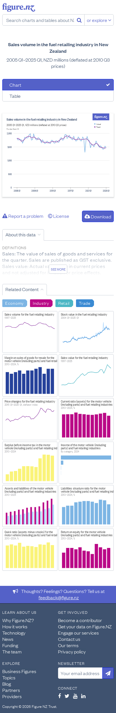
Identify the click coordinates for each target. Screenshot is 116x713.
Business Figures (19, 671)
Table (15, 96)
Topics (8, 677)
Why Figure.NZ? (18, 620)
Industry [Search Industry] (41, 303)
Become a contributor (80, 620)
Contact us (69, 639)
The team (12, 651)
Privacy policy (72, 651)
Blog (6, 684)
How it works (14, 626)
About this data (20, 234)
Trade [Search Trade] (85, 303)
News (7, 639)
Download (98, 216)
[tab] (58, 84)
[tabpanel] (58, 155)
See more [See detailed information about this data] (58, 269)
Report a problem (22, 216)
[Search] (79, 20)
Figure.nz (18, 7)
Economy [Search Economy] (14, 303)
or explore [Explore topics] (99, 20)
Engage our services (78, 632)
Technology (13, 632)
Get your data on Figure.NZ (85, 626)
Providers (12, 696)
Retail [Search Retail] (64, 303)
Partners (11, 690)
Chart (15, 85)
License (58, 216)
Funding (10, 645)
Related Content (22, 289)
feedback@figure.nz (59, 597)
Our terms (68, 645)
